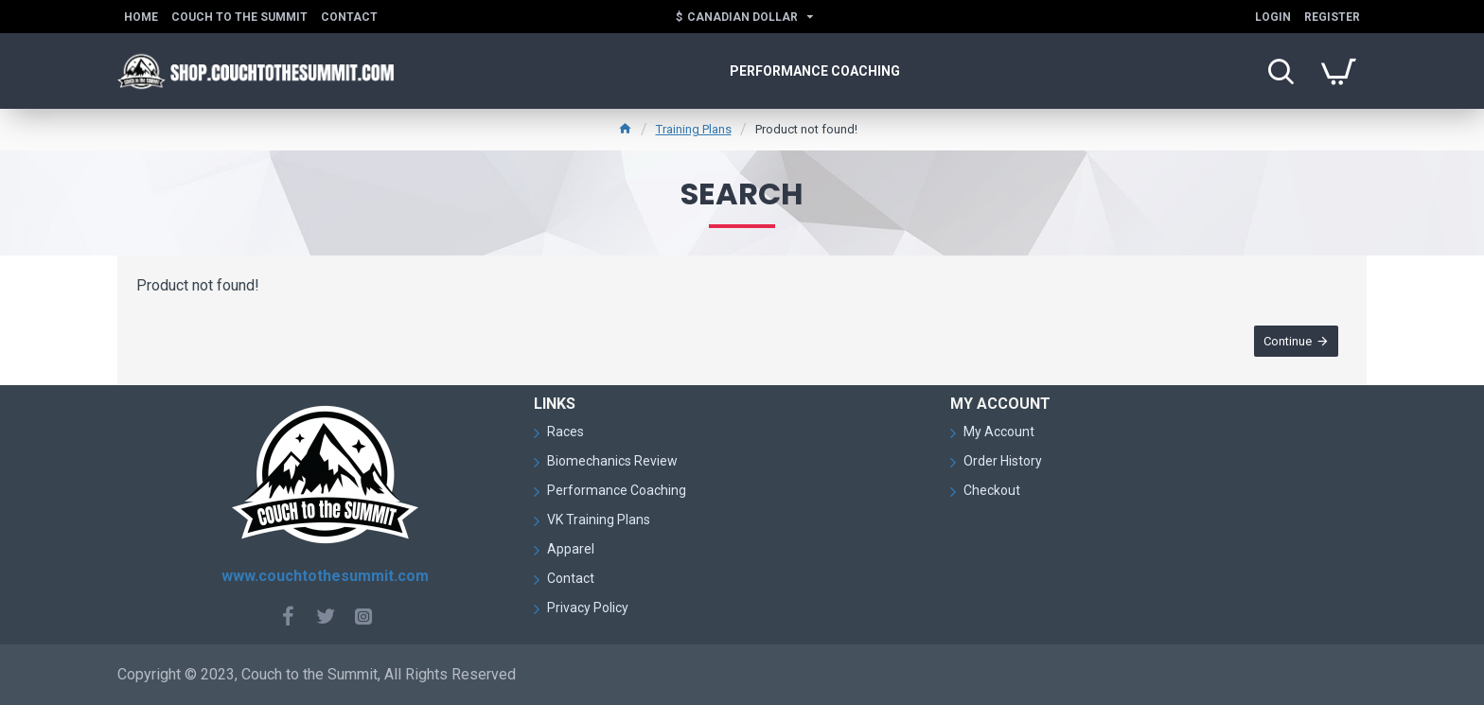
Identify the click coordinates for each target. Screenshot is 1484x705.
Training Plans (694, 129)
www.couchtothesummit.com (325, 576)
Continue (1287, 341)
